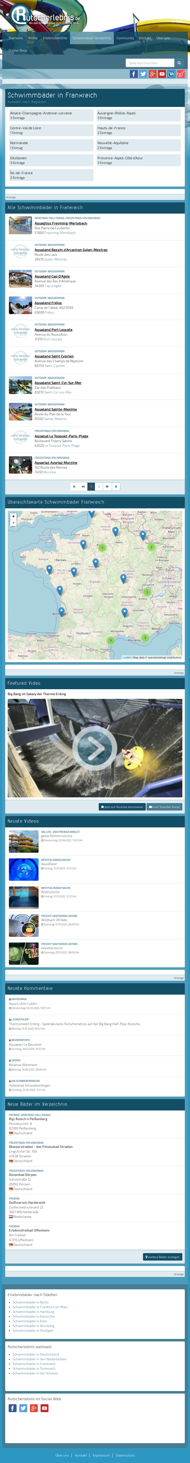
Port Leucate (52, 339)
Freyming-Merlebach (60, 233)
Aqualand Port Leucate (53, 329)
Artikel (33, 38)
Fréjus (49, 312)
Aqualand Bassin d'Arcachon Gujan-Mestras (71, 249)
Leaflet (127, 657)
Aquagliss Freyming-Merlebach (61, 223)
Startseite (16, 38)
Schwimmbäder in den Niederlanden (40, 1359)
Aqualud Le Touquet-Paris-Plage (61, 436)
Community (125, 38)
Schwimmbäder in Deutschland (36, 1354)
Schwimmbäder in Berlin (31, 1302)
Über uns (163, 38)
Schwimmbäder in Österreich (34, 1368)
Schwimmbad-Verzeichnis (91, 38)
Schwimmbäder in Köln (30, 1321)
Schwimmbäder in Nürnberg (33, 1326)
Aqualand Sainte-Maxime (56, 409)
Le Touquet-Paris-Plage (62, 446)
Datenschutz (125, 1455)
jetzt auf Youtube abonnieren (122, 807)
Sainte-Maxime (55, 419)
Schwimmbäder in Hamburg (33, 1312)
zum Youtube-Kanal (164, 807)
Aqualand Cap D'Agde (52, 276)
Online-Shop (17, 50)
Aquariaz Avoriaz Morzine (56, 462)
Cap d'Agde (53, 286)
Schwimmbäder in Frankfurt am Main (40, 1307)
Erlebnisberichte (55, 38)
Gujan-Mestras (56, 259)
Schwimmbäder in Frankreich (34, 1364)
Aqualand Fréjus (48, 302)
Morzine (50, 472)
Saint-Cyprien (55, 366)
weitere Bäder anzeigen (163, 1257)
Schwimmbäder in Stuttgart (33, 1331)
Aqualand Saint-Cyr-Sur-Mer (58, 382)
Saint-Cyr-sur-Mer (58, 392)
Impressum (101, 1455)
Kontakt (145, 38)
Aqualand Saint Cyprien (54, 356)
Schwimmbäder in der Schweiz (35, 1373)
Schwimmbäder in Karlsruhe (34, 1316)
